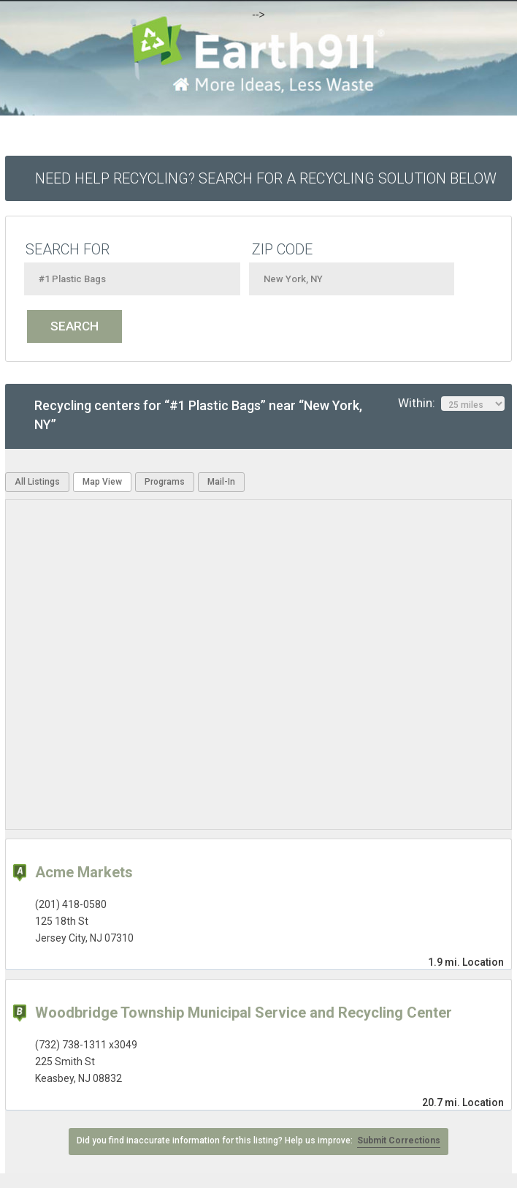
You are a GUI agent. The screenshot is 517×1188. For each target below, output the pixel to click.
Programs (165, 482)
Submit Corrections (398, 1140)
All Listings (37, 482)
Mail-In (221, 482)
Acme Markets (84, 872)
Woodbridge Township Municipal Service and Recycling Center (243, 1012)
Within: (451, 404)
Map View (102, 482)
